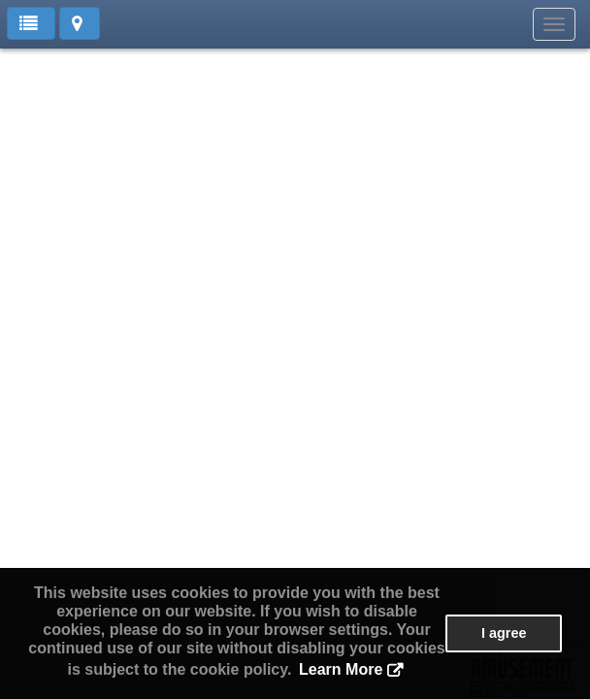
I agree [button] (503, 633)
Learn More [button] (340, 669)
